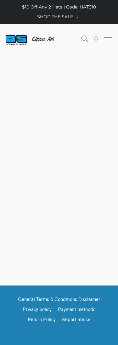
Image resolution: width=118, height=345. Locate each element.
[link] (59, 16)
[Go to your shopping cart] (99, 39)
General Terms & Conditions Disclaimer (59, 299)
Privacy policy (37, 309)
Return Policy (42, 319)
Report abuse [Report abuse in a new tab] (76, 319)
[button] (29, 38)
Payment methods (76, 309)
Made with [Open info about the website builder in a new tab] (59, 331)
